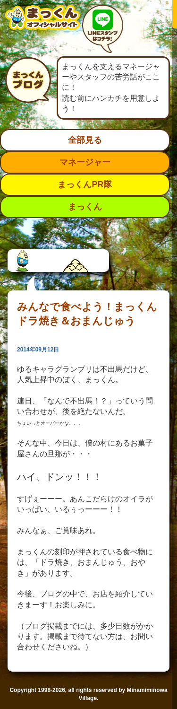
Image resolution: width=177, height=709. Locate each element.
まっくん (85, 206)
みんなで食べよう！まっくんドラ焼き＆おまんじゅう (87, 314)
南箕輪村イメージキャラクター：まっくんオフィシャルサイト (42, 25)
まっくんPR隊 (85, 184)
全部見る (85, 140)
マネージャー (84, 162)
